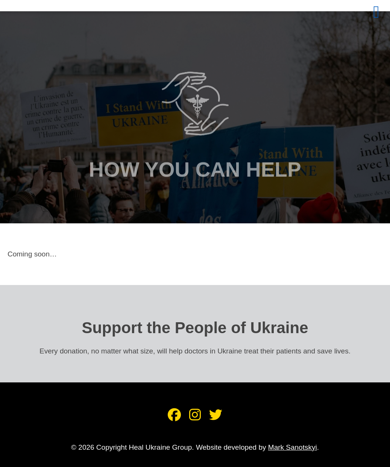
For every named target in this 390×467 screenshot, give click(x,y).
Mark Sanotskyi (292, 447)
